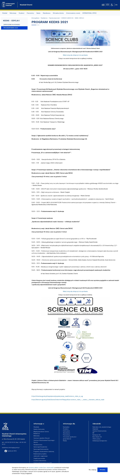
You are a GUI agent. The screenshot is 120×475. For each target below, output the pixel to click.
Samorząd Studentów (40, 447)
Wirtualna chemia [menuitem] (58, 13)
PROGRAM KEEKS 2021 (10, 28)
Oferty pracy (96, 439)
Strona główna (35, 18)
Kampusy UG (96, 435)
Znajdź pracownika (39, 458)
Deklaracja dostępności (100, 441)
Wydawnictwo (38, 444)
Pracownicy (66, 435)
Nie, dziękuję (92, 470)
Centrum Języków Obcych (42, 438)
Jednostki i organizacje (40, 456)
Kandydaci (66, 427)
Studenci (66, 429)
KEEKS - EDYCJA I (79, 18)
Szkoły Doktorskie (39, 429)
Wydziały (36, 427)
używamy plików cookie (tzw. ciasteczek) (41, 467)
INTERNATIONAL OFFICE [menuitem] (89, 13)
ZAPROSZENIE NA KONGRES (11, 24)
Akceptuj (102, 469)
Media (65, 441)
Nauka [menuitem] (38, 13)
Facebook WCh (11, 451)
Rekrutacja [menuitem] (13, 13)
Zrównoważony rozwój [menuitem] (73, 13)
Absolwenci (66, 433)
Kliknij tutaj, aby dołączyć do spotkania (75, 55)
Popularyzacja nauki (54, 18)
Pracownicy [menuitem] (30, 13)
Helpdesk (95, 429)
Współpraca (44, 18)
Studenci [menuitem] (21, 13)
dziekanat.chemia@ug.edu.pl (10, 447)
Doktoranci (66, 431)
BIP (93, 433)
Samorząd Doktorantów (41, 449)
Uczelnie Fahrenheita (40, 460)
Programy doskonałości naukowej (44, 451)
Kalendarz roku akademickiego (102, 427)
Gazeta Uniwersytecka (99, 431)
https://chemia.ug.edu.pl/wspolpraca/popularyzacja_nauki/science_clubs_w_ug (57, 396)
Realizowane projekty (40, 454)
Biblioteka (37, 436)
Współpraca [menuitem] (46, 13)
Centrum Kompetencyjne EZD (43, 463)
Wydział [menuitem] (4, 13)
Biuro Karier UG (97, 437)
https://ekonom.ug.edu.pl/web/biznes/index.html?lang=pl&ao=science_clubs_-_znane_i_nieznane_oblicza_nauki (68, 400)
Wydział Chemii (26, 5)
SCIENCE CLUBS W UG (67, 18)
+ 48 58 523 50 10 (9, 442)
